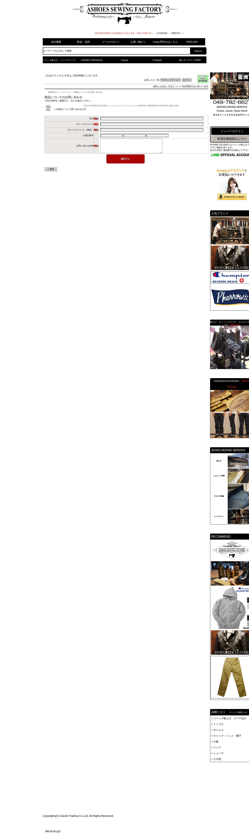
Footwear (157, 60)
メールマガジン (111, 41)
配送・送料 (83, 41)
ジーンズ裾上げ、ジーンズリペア (59, 60)
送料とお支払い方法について (167, 86)
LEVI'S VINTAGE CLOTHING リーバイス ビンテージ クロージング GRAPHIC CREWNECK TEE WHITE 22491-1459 (130, 106)
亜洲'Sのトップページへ (60, 92)
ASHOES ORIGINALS (92, 60)
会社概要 (56, 41)
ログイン (186, 80)
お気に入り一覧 (151, 80)
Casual (124, 60)
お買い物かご (138, 41)
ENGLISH (192, 41)
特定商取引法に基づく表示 (195, 86)
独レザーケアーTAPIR (190, 60)
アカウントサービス (170, 80)
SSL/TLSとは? (53, 831)
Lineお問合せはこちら (165, 41)
